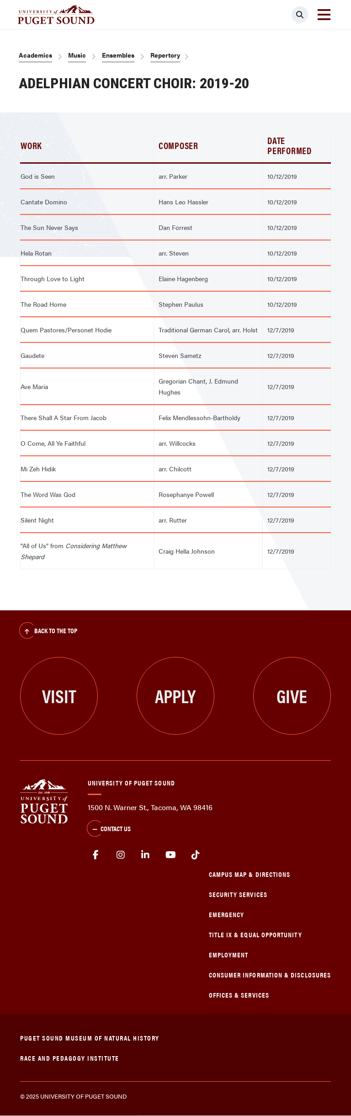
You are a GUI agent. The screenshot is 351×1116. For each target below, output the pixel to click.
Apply (175, 696)
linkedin (146, 855)
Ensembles (118, 54)
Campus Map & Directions (250, 874)
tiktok (195, 855)
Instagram (121, 855)
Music (77, 54)
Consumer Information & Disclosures (270, 974)
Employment (229, 954)
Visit (59, 696)
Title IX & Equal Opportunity (255, 934)
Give (292, 696)
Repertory (165, 54)
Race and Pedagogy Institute (69, 1058)
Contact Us (109, 829)
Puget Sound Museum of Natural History (90, 1037)
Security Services (238, 894)
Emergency (227, 914)
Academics (35, 54)
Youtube (171, 855)
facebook (96, 855)
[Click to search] (300, 14)
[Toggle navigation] (324, 14)
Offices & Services (239, 994)
